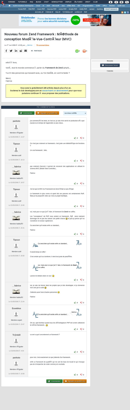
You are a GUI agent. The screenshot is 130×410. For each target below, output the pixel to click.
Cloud (38, 6)
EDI (79, 6)
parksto (16, 121)
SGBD (98, 6)
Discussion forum (110, 65)
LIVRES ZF (78, 12)
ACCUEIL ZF (39, 12)
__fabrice (28, 45)
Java (63, 6)
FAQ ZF (57, 12)
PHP (85, 12)
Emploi (68, 2)
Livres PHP (62, 9)
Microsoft (55, 6)
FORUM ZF (49, 12)
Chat (46, 2)
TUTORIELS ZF (67, 12)
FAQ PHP (31, 9)
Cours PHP (41, 9)
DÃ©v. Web (71, 6)
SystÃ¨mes (121, 6)
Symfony (100, 9)
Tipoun (16, 144)
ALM (48, 6)
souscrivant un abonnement (55, 91)
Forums (11, 2)
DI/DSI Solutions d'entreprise (23, 6)
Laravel (91, 9)
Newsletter (57, 2)
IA (43, 6)
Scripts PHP (73, 9)
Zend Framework (111, 9)
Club (95, 2)
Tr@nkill (17, 335)
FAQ (31, 2)
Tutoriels (22, 2)
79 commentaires (42, 45)
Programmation (88, 6)
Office (105, 6)
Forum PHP (22, 9)
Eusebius (16, 308)
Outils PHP (83, 9)
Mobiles (112, 6)
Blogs (38, 2)
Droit (87, 2)
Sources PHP (51, 9)
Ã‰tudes (78, 2)
